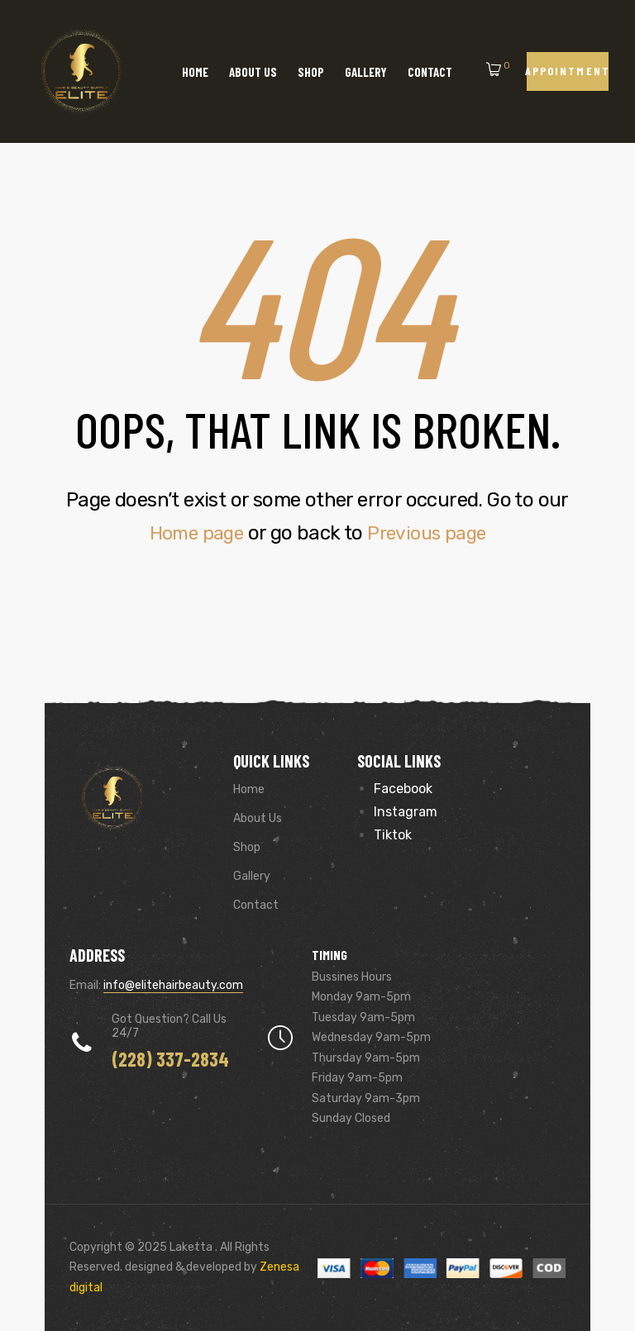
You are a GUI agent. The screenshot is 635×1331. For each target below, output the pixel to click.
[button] (568, 71)
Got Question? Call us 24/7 (169, 1026)
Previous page (430, 532)
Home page (192, 532)
